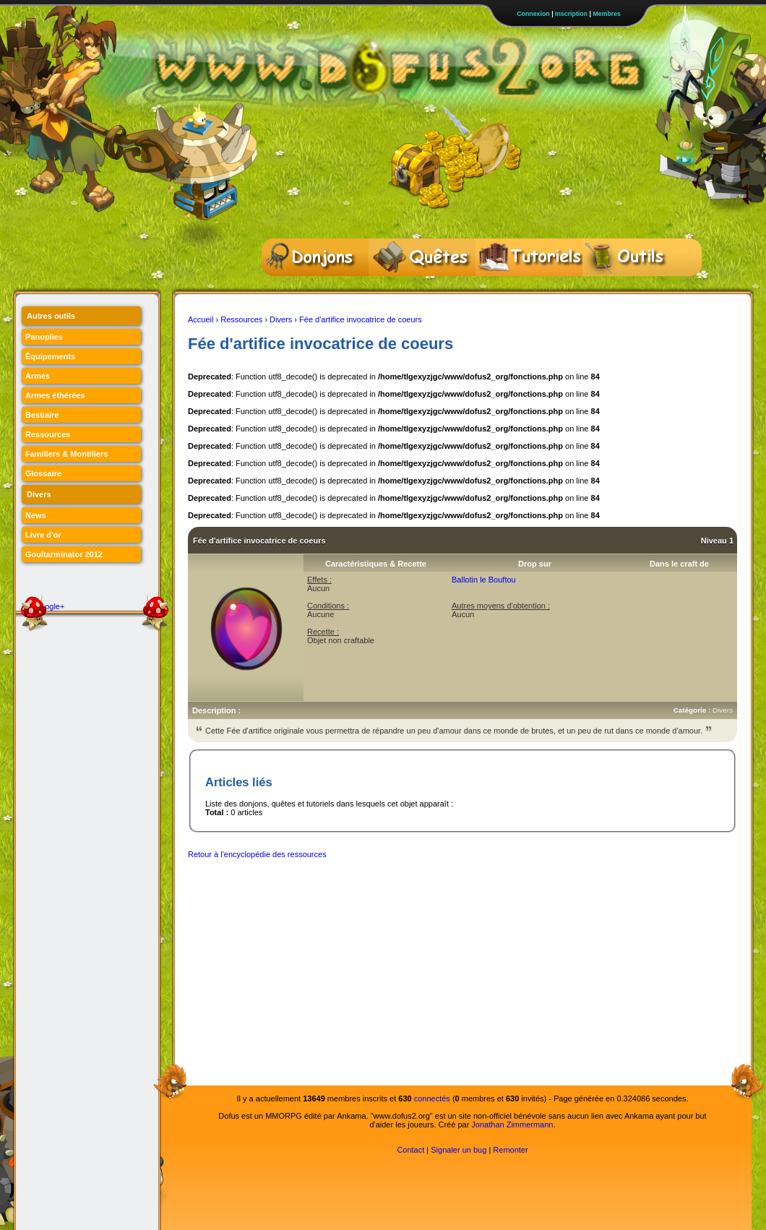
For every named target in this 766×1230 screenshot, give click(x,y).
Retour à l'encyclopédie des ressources (257, 854)
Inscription (571, 13)
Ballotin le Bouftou (484, 579)
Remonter (510, 1149)
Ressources (241, 319)
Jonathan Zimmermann (512, 1124)
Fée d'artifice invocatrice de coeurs (360, 319)
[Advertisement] (419, 968)
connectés (432, 1098)
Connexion (533, 13)
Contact (410, 1149)
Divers (281, 319)
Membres (607, 13)
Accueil (200, 319)
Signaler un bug (458, 1149)
